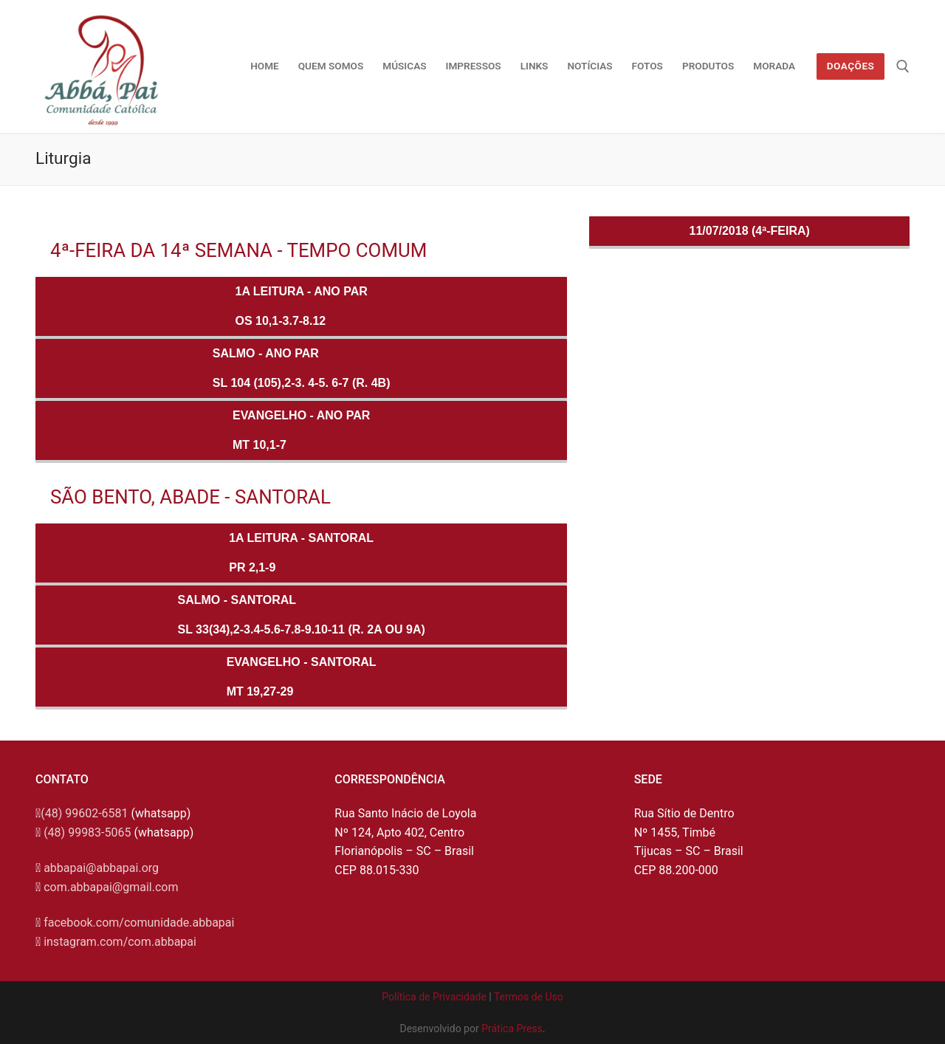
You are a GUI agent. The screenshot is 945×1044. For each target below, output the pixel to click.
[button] (914, 21)
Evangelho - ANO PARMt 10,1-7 (301, 430)
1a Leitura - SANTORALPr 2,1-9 (301, 553)
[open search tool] (903, 66)
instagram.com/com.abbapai (120, 942)
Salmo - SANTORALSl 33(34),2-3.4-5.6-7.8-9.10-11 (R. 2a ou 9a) (301, 615)
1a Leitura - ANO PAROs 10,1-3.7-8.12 (302, 306)
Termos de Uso (528, 997)
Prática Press (512, 1028)
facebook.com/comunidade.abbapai (139, 923)
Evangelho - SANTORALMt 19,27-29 (302, 677)
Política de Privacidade (434, 997)
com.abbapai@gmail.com (111, 887)
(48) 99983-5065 (87, 832)
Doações (851, 66)
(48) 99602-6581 (84, 813)
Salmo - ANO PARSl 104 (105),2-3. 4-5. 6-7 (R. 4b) (302, 368)
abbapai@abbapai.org (101, 868)
